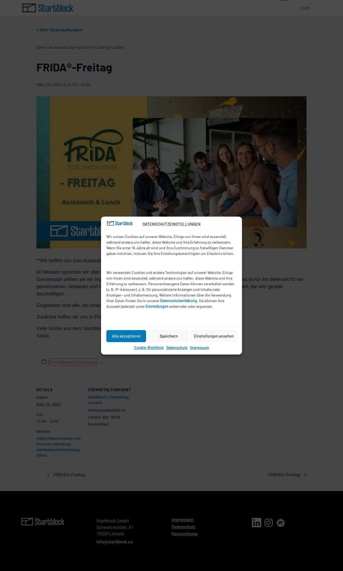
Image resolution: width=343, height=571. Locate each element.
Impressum (199, 347)
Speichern (169, 336)
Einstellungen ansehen (214, 336)
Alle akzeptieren (126, 336)
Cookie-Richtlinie (149, 347)
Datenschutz (176, 347)
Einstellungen (157, 306)
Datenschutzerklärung (178, 300)
